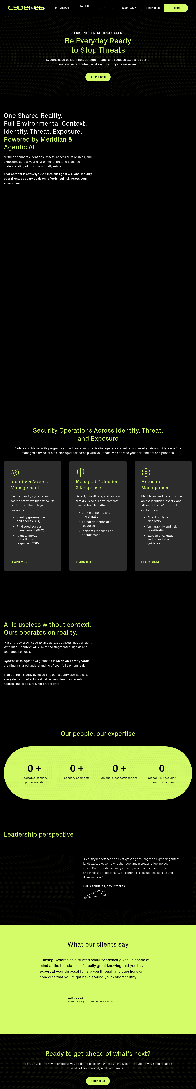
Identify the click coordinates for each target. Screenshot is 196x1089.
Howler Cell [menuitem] (83, 8)
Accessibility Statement (176, 1082)
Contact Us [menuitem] (160, 1044)
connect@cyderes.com (20, 1052)
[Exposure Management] (163, 461)
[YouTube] (7, 1061)
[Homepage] (26, 8)
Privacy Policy (112, 1082)
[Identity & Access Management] (33, 461)
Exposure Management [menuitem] (167, 1028)
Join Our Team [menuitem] (162, 1052)
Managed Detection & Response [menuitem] (172, 1012)
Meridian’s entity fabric (73, 554)
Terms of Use (150, 1082)
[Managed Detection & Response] (98, 461)
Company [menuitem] (129, 8)
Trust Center (131, 1082)
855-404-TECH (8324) (19, 1045)
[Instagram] (24, 1061)
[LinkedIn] (15, 1061)
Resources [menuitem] (105, 8)
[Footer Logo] (21, 1006)
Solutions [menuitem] (39, 8)
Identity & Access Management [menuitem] (172, 1020)
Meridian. (100, 405)
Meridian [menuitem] (62, 8)
